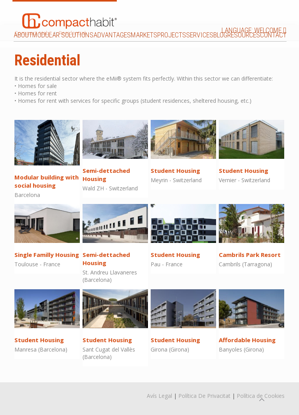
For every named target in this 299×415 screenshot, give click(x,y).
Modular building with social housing (46, 181)
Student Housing (175, 170)
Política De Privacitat (204, 395)
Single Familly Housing (46, 254)
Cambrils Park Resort (250, 254)
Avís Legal (159, 395)
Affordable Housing (247, 340)
